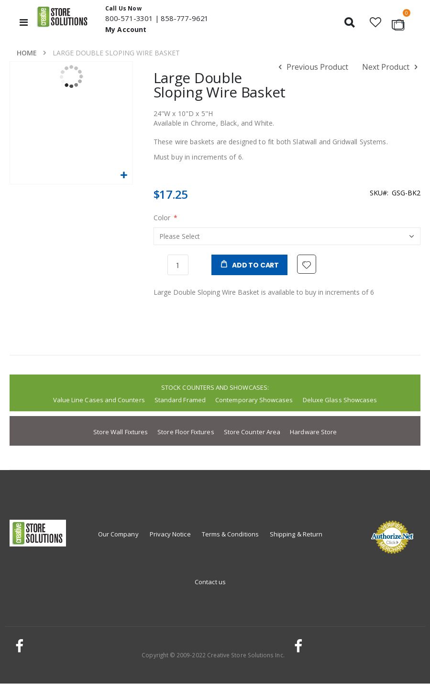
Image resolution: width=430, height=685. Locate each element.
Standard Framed (180, 401)
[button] (375, 22)
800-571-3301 (129, 18)
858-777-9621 (185, 18)
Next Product (391, 67)
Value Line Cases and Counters (99, 401)
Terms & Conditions (230, 535)
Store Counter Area (252, 433)
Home (27, 52)
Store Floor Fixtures (185, 433)
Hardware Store (313, 433)
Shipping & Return (296, 535)
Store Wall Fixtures (120, 433)
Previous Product (312, 67)
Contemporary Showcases (254, 401)
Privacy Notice (170, 535)
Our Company (118, 535)
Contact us (210, 583)
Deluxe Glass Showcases (340, 401)
